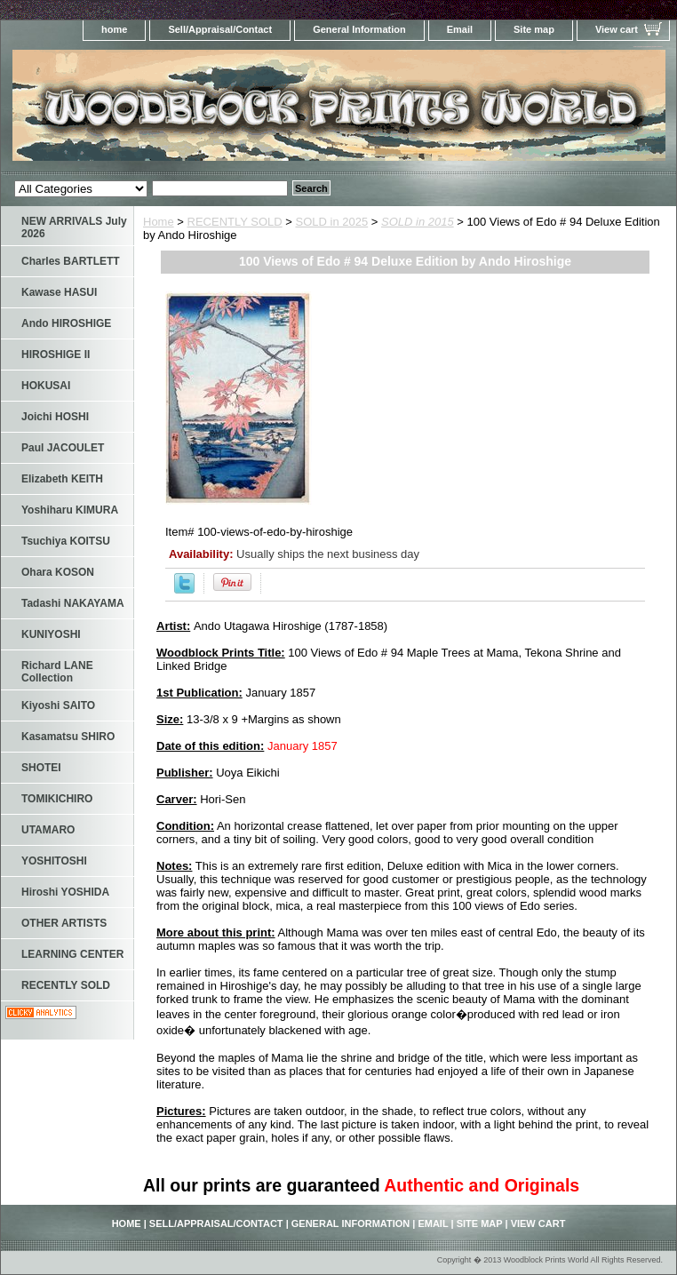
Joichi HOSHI (55, 416)
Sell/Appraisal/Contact (220, 29)
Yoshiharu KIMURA (69, 510)
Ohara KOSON (57, 572)
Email (460, 29)
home (114, 29)
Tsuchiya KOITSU (65, 541)
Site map (534, 29)
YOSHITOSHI (54, 861)
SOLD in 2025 (332, 221)
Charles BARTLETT (70, 261)
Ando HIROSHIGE (66, 323)
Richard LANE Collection (57, 671)
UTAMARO (48, 830)
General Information (359, 29)
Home (158, 221)
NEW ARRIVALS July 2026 (74, 227)
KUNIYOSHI (51, 634)
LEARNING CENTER (72, 954)
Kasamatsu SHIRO (68, 736)
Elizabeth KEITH (62, 479)
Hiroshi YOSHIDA (65, 892)
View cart (616, 29)
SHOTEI (41, 767)
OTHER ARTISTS (64, 923)
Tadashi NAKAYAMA (72, 603)
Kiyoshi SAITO (58, 705)
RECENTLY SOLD (235, 221)
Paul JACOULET (62, 448)
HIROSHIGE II (55, 354)
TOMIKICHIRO (56, 799)
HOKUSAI (45, 385)
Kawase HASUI (59, 292)
